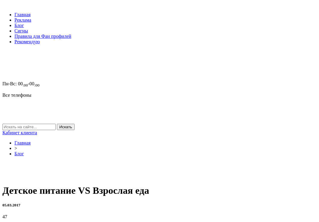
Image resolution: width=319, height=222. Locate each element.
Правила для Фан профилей (42, 36)
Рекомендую (27, 41)
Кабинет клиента (19, 132)
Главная (22, 14)
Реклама (22, 20)
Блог (19, 25)
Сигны (21, 30)
